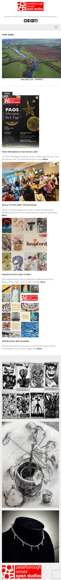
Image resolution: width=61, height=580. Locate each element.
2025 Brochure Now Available (15, 341)
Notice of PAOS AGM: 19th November (19, 205)
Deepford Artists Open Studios (16, 274)
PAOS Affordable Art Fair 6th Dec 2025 (19, 151)
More (45, 159)
